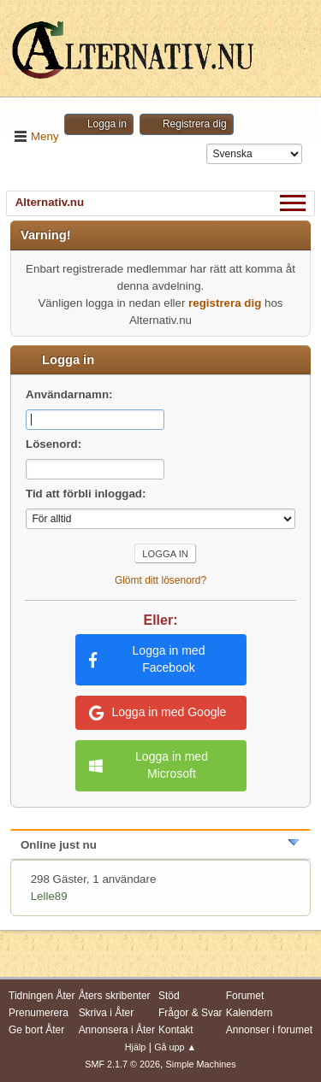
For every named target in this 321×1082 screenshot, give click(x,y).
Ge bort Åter (36, 1030)
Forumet (245, 996)
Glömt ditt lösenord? (160, 580)
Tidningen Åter (42, 996)
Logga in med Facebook (147, 659)
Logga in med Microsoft (148, 765)
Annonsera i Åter (117, 1030)
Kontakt (175, 1030)
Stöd (169, 996)
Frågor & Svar (190, 1013)
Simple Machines (201, 1064)
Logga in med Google (158, 712)
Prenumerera (38, 1013)
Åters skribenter (115, 996)
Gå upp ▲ (175, 1047)
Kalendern (249, 1013)
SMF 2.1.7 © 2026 (122, 1064)
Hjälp (135, 1047)
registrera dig (224, 303)
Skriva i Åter (106, 1013)
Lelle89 (49, 896)
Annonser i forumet (269, 1030)
